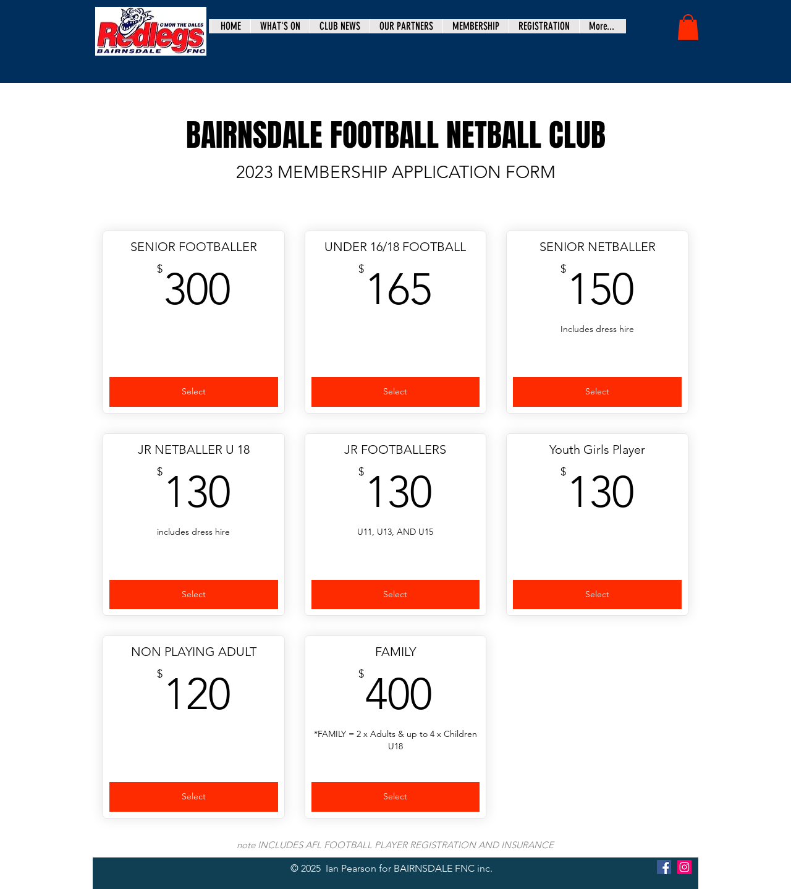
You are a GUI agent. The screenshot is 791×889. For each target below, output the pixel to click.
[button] (688, 27)
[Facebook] (664, 867)
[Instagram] (684, 867)
